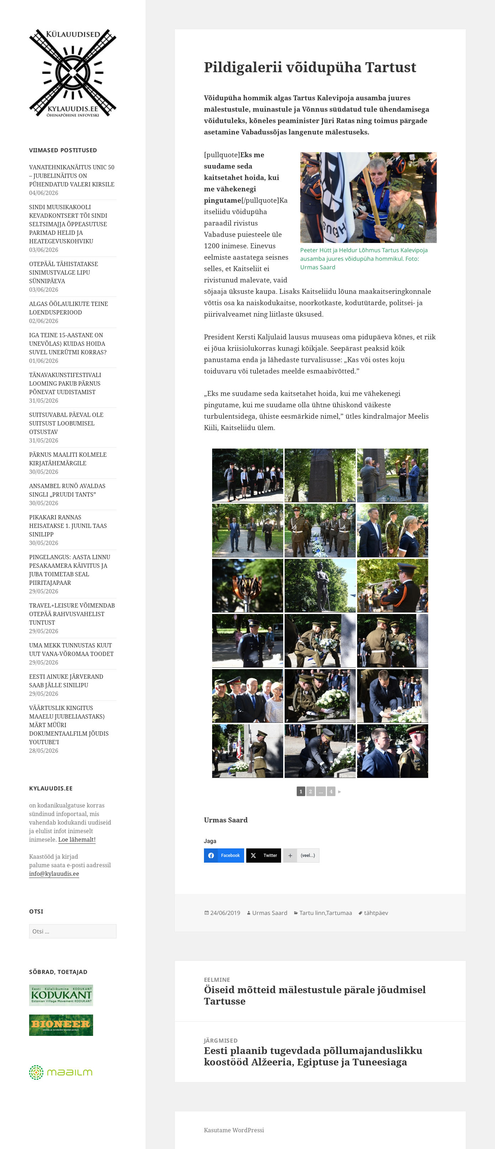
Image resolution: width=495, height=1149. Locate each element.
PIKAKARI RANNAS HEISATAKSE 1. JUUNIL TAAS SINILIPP (68, 525)
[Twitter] (263, 855)
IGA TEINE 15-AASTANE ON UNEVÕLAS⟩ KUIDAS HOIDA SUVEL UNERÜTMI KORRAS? (68, 343)
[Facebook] (224, 855)
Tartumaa (339, 913)
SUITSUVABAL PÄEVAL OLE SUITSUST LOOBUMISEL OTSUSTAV (66, 423)
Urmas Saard (269, 913)
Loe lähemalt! (77, 839)
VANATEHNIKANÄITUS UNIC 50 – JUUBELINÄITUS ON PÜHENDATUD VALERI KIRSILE (71, 175)
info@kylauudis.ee (54, 874)
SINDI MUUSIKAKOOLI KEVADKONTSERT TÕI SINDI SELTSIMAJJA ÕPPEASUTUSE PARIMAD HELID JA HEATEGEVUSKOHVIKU (68, 224)
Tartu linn (312, 913)
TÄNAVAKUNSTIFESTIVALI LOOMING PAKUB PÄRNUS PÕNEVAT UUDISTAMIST (65, 383)
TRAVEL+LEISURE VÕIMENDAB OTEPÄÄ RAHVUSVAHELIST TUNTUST (72, 614)
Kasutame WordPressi (234, 1130)
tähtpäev (376, 913)
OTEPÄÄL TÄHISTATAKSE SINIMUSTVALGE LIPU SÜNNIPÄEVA (63, 272)
